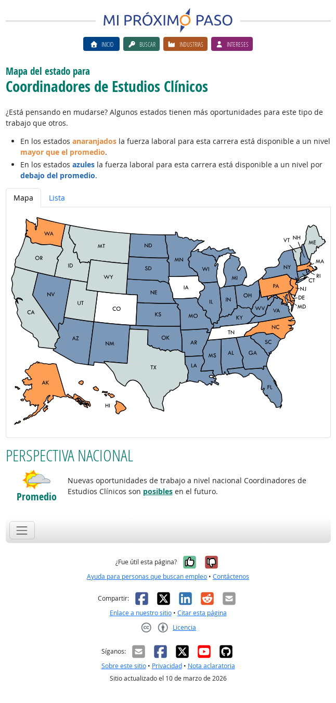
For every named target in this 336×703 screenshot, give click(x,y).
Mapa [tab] (23, 198)
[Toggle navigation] (22, 530)
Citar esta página (202, 612)
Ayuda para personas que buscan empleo (147, 576)
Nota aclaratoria (211, 665)
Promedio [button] (37, 496)
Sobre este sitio (123, 665)
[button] (37, 479)
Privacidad (167, 665)
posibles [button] (158, 491)
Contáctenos (231, 576)
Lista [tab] (57, 198)
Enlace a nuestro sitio (141, 612)
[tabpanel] (168, 322)
